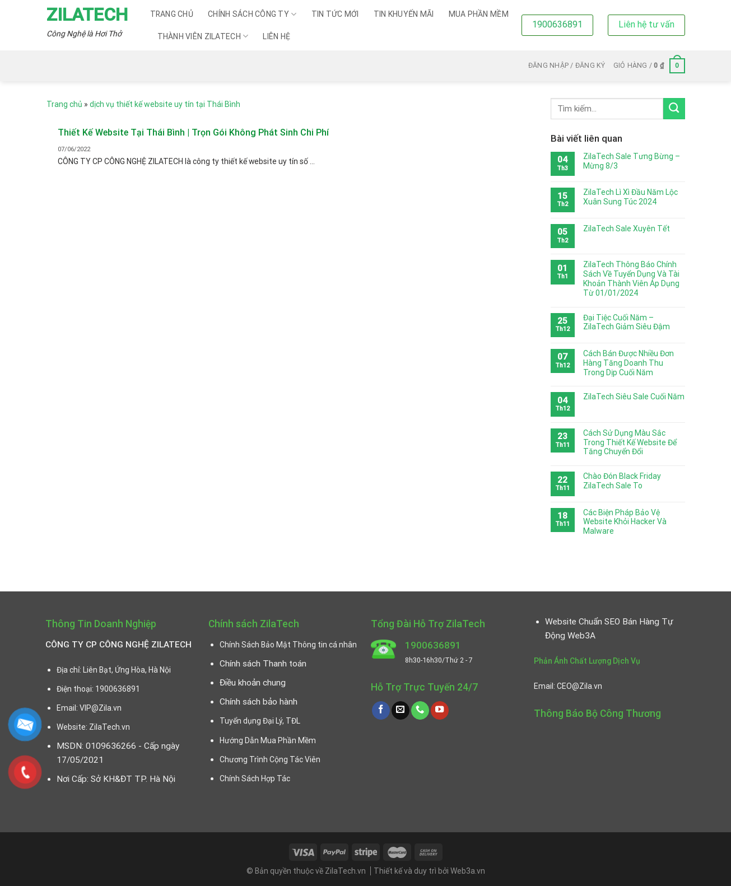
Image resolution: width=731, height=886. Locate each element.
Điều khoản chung (253, 683)
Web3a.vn (467, 870)
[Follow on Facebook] (381, 710)
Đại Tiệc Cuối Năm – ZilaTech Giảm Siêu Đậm (626, 322)
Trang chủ (172, 14)
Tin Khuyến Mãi (404, 14)
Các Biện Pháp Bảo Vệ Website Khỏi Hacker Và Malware (625, 522)
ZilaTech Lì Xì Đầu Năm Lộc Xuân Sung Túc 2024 (630, 197)
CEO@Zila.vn (579, 686)
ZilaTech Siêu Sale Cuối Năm (634, 396)
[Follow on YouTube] (440, 710)
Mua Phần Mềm (479, 14)
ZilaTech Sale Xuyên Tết (626, 228)
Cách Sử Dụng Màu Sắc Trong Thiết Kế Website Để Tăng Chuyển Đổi (630, 442)
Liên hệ (276, 36)
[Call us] (420, 710)
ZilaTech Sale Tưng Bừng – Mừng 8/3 (631, 161)
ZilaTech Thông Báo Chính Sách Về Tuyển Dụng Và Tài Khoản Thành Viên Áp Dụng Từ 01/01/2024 (631, 278)
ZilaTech (87, 15)
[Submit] (674, 108)
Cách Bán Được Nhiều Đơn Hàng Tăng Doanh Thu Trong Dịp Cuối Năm (628, 363)
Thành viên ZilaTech (203, 36)
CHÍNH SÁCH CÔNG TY (252, 14)
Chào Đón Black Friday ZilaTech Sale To (622, 481)
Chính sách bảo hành (258, 702)
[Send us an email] (400, 710)
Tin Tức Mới (335, 14)
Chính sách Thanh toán (263, 664)
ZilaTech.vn (109, 726)
